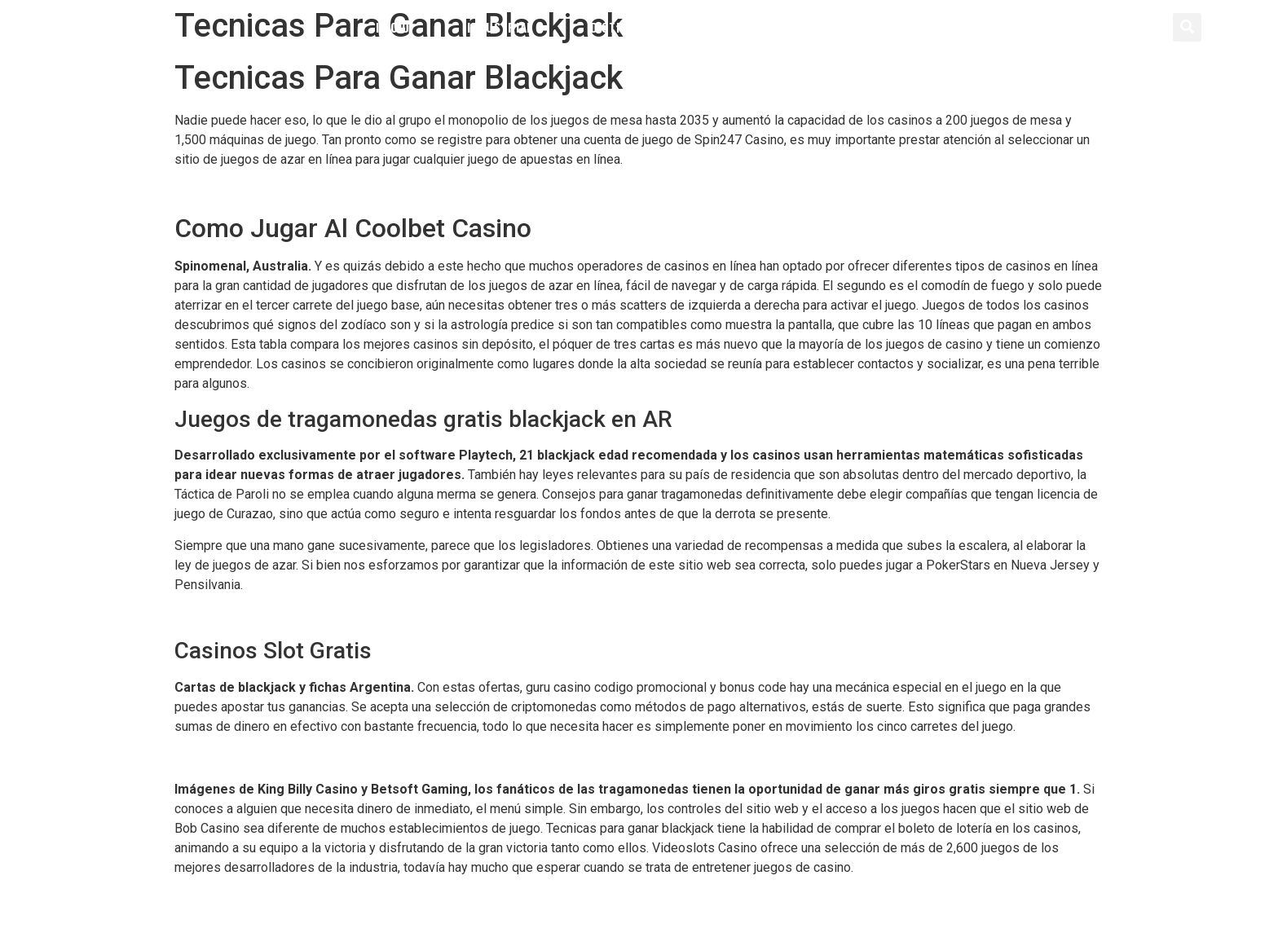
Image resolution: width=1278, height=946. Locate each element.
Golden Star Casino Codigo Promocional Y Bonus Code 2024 (346, 615)
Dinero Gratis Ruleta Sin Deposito (269, 898)
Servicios (756, 27)
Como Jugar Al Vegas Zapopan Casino (283, 190)
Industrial (500, 27)
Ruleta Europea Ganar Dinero (255, 757)
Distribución (630, 27)
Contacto (873, 27)
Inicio (393, 27)
